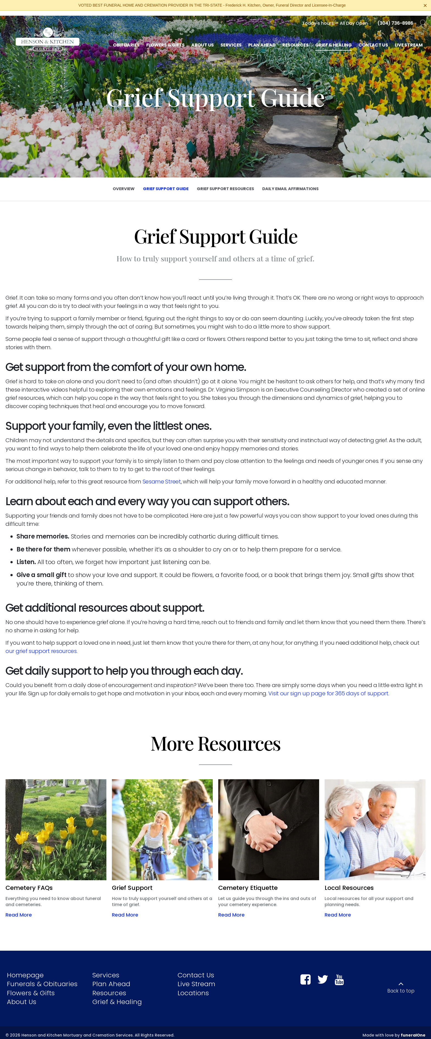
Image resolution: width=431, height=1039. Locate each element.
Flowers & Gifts (31, 987)
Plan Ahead (111, 978)
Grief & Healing (117, 996)
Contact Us (196, 969)
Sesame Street (162, 476)
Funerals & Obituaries (42, 978)
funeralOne (413, 1030)
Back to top (401, 986)
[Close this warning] (425, 5)
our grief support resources (41, 646)
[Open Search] (423, 18)
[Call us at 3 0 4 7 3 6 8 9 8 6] (395, 18)
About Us (21, 996)
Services (105, 969)
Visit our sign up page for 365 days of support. (328, 688)
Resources (109, 987)
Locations (193, 987)
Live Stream (196, 978)
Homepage (25, 969)
